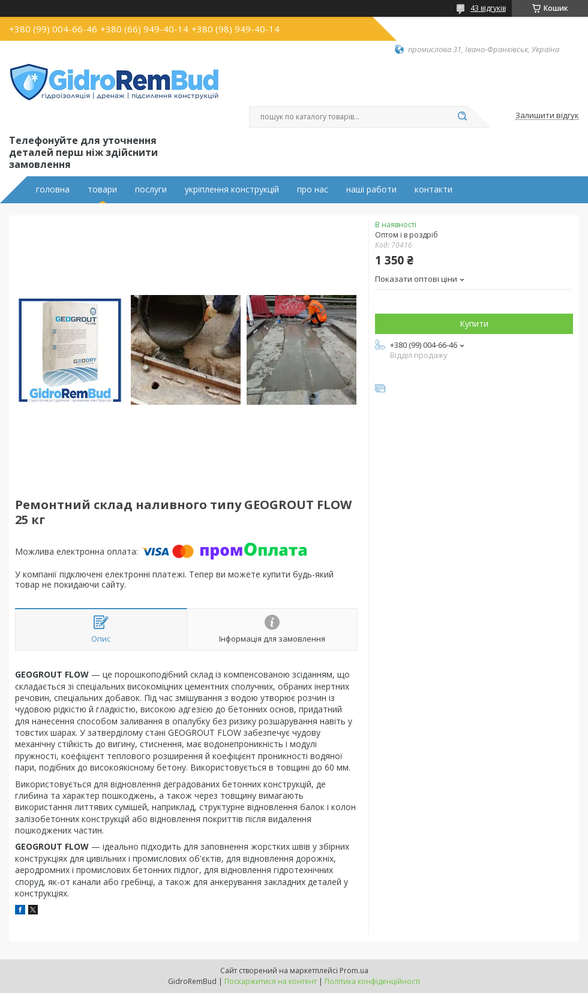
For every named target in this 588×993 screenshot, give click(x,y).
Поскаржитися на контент (270, 981)
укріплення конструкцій (232, 189)
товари (102, 189)
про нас (312, 189)
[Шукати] (462, 117)
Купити (474, 323)
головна (53, 189)
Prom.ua (354, 970)
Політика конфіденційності (372, 981)
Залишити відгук (547, 116)
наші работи (371, 189)
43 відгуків (488, 8)
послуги (151, 189)
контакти (433, 189)
